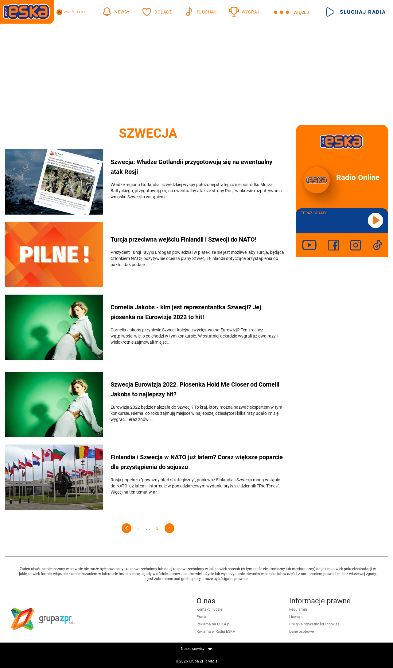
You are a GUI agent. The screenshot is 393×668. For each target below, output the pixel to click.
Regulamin (298, 609)
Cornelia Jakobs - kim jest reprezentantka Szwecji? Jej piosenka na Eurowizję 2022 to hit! (186, 312)
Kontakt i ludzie (209, 609)
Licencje (295, 617)
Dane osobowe (301, 631)
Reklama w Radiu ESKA (215, 631)
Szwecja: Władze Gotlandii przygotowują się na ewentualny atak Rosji (191, 166)
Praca (201, 617)
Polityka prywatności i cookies (314, 624)
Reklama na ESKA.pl (213, 624)
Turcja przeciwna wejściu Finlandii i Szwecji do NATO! (183, 239)
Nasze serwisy (196, 649)
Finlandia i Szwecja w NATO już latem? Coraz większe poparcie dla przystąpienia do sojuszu (197, 462)
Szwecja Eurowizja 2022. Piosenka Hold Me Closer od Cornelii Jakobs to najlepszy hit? (195, 389)
